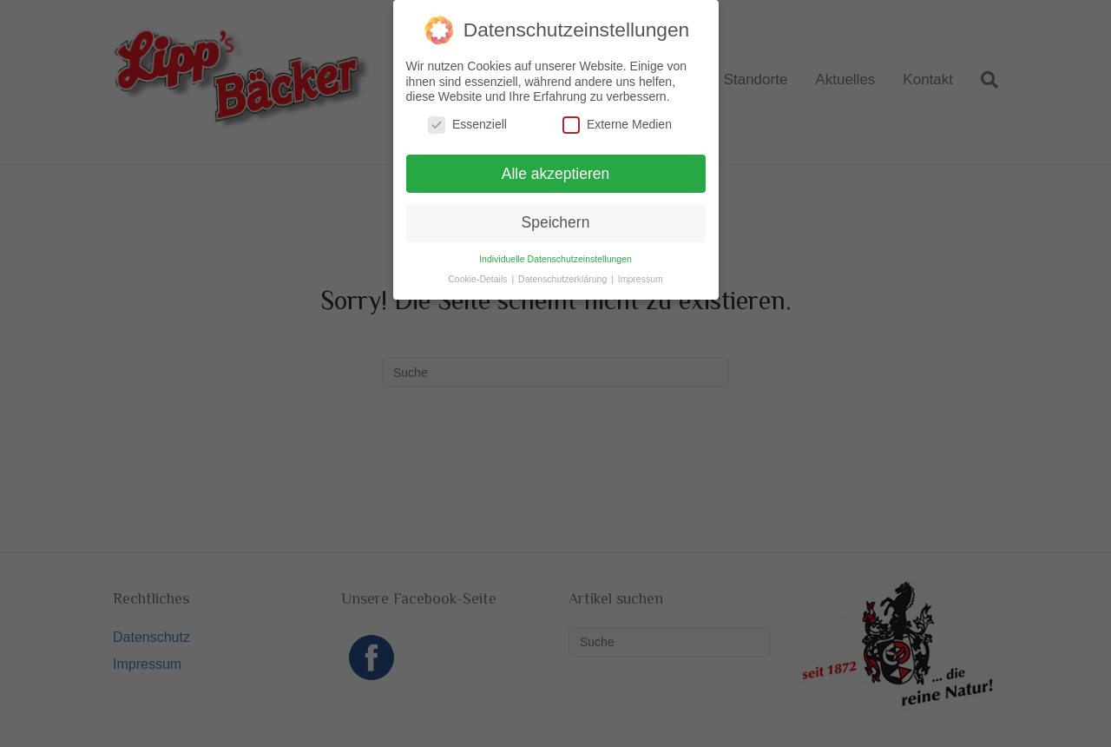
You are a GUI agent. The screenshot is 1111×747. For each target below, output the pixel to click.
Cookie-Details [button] (478, 278)
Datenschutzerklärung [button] (563, 278)
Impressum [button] (640, 278)
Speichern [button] (556, 221)
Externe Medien (617, 123)
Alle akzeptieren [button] (556, 172)
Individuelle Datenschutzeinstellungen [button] (555, 258)
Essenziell (467, 123)
